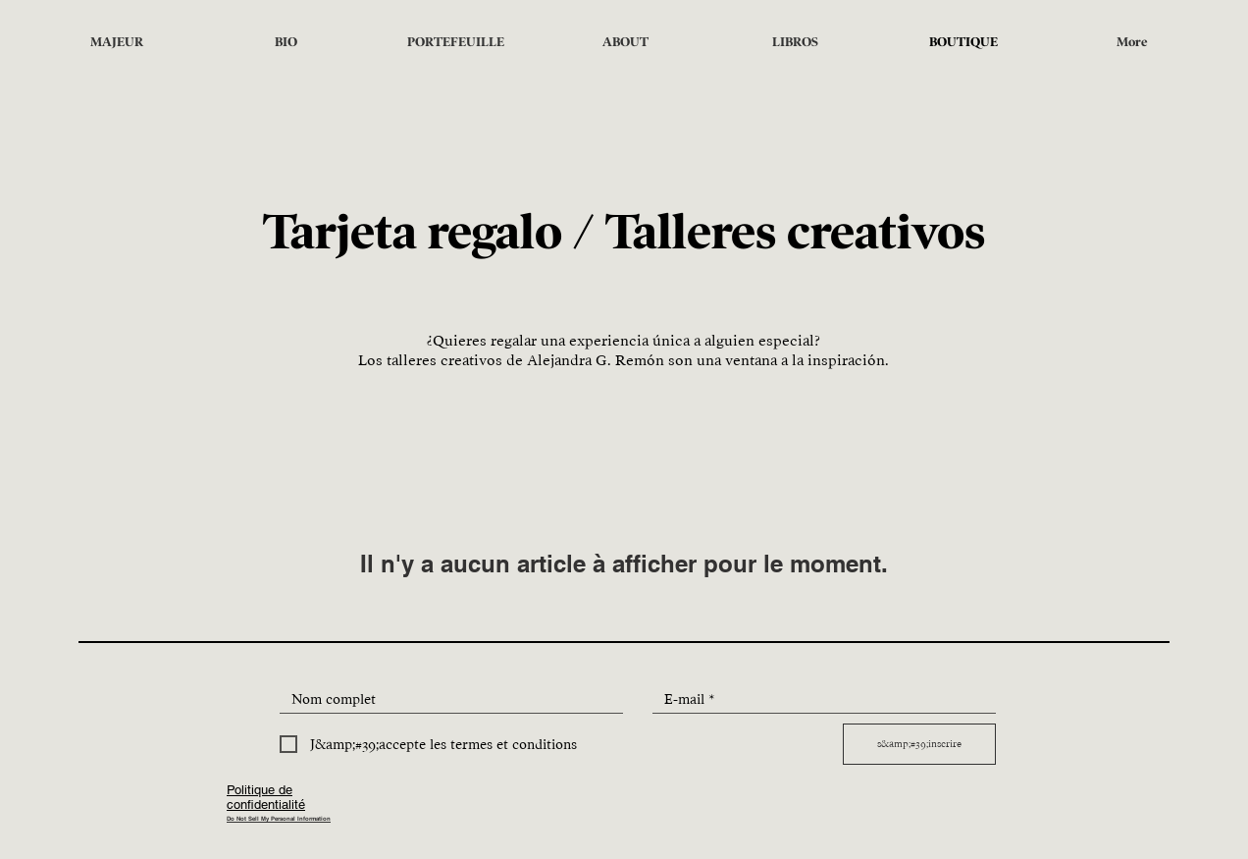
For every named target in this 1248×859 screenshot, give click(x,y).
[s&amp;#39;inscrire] (919, 744)
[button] (625, 42)
